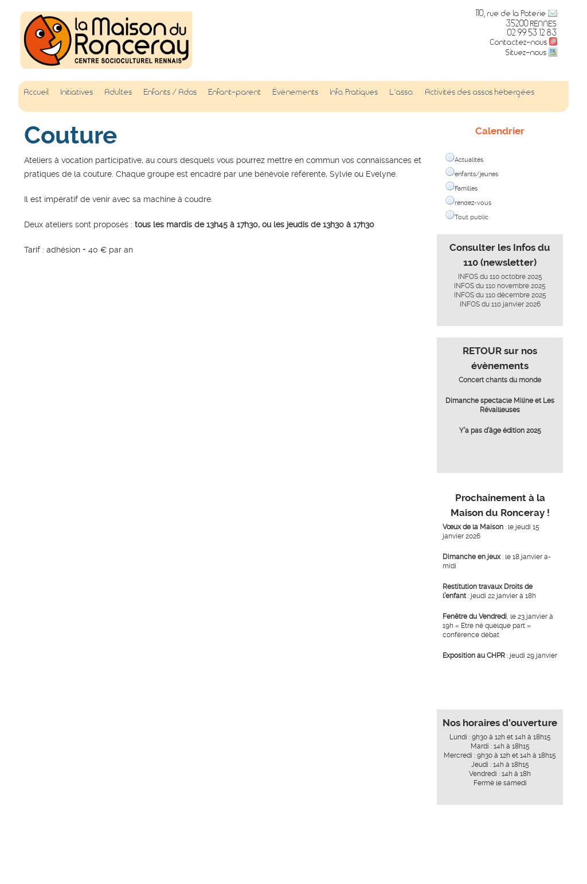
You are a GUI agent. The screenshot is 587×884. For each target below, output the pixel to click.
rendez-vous (473, 203)
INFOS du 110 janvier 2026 (500, 304)
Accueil (36, 92)
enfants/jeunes (476, 174)
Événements (296, 92)
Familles (466, 188)
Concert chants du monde (500, 380)
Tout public (471, 217)
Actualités (469, 160)
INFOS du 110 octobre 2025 (500, 277)
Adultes (118, 92)
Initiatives (77, 92)
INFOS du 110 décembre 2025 (500, 295)
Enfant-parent (235, 92)
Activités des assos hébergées (480, 92)
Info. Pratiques (354, 92)
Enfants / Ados (170, 92)
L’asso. (402, 92)
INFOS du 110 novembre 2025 (500, 286)
